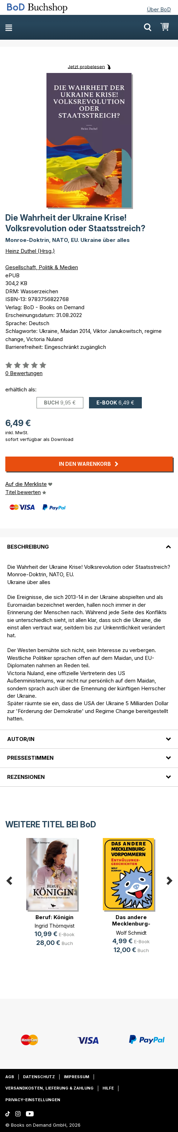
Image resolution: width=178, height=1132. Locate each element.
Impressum (76, 1076)
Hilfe (108, 1088)
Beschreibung (28, 546)
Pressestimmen (30, 757)
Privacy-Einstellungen (32, 1099)
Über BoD (159, 9)
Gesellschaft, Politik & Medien (41, 267)
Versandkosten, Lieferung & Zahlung (49, 1088)
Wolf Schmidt (131, 933)
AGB (9, 1076)
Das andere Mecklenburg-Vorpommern (131, 923)
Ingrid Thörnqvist (54, 926)
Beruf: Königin (54, 917)
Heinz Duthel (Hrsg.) (30, 251)
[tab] (89, 542)
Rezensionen (26, 777)
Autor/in (20, 739)
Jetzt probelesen (86, 66)
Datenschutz (39, 1076)
